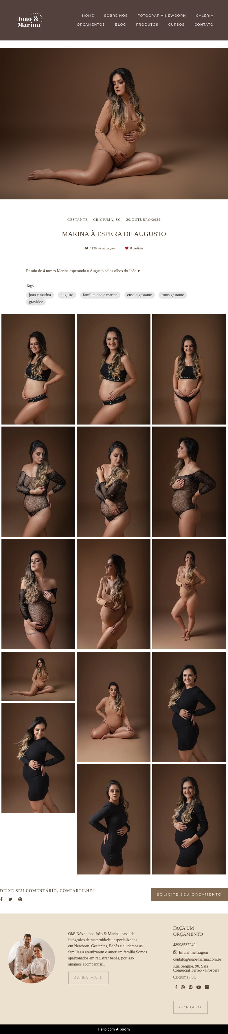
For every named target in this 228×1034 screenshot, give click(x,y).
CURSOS (176, 25)
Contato (190, 1007)
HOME (88, 16)
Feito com (114, 1029)
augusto (67, 295)
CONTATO (204, 25)
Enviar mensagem (193, 952)
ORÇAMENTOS (91, 25)
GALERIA (205, 16)
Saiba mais (88, 978)
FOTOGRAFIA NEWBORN (162, 16)
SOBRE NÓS (116, 16)
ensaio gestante (139, 295)
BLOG (120, 25)
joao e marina (40, 295)
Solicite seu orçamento (189, 894)
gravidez (36, 302)
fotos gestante (172, 295)
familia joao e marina (100, 295)
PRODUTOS (147, 25)
